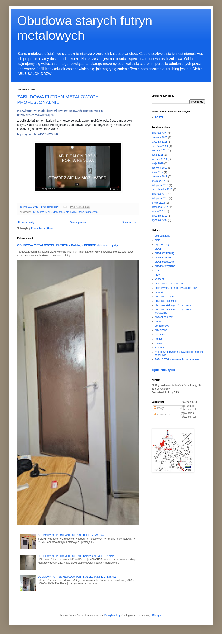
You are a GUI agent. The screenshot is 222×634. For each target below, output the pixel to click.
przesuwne (161, 330)
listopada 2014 (160, 207)
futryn (158, 274)
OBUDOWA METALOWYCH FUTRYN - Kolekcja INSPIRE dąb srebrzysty (67, 245)
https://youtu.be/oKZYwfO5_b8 (37, 134)
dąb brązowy (162, 244)
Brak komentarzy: (50, 207)
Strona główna (78, 222)
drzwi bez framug (164, 253)
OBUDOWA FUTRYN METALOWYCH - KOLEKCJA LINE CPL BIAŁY (77, 576)
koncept (159, 279)
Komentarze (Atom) (42, 228)
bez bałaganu (162, 235)
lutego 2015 (158, 202)
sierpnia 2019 (159, 159)
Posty (159, 408)
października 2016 (162, 189)
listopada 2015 (160, 198)
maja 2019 (158, 163)
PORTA (159, 117)
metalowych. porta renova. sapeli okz (176, 287)
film (157, 270)
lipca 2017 (157, 172)
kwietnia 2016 (159, 193)
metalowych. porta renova (169, 283)
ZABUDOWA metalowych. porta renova (177, 359)
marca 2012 (158, 211)
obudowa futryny (164, 296)
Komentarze (162, 414)
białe (157, 240)
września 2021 (160, 146)
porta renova (162, 325)
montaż (159, 292)
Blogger (156, 615)
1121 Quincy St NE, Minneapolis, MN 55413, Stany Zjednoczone (64, 212)
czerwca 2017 (159, 176)
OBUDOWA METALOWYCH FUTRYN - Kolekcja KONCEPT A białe (76, 556)
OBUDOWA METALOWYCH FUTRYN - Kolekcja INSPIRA (71, 535)
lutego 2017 (158, 180)
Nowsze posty (26, 222)
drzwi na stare (163, 257)
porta (158, 321)
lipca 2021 (157, 154)
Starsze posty (130, 222)
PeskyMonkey (112, 615)
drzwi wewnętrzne (165, 266)
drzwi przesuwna (164, 261)
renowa (159, 343)
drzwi (158, 248)
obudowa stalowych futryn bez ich (174, 305)
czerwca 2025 (159, 137)
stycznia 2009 (159, 220)
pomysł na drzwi (164, 317)
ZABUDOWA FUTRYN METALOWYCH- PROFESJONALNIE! (58, 99)
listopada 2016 (160, 185)
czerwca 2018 (159, 167)
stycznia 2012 (159, 215)
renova (159, 338)
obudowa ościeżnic (165, 300)
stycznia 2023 (159, 141)
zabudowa (160, 347)
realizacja (160, 334)
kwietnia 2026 (159, 132)
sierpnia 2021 (159, 150)
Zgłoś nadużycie (163, 370)
